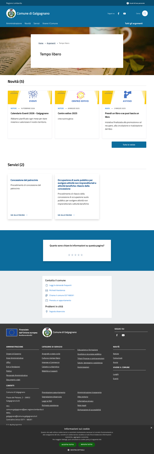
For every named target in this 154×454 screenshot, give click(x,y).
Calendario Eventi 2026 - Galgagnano (30, 113)
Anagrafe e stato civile (51, 353)
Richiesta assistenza (50, 405)
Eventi (115, 378)
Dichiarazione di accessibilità (89, 409)
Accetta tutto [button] (68, 445)
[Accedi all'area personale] (135, 3)
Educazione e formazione (87, 349)
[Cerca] (145, 13)
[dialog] (77, 439)
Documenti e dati (13, 379)
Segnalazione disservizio (52, 396)
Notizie (14, 108)
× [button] (151, 428)
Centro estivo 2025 (67, 113)
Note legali (81, 405)
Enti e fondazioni (13, 366)
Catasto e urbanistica (50, 366)
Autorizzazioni (83, 367)
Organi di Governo (13, 353)
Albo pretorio (82, 396)
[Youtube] (123, 13)
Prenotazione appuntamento (53, 392)
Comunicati (117, 358)
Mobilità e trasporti (50, 371)
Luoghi (116, 374)
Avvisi (107, 108)
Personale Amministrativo (17, 375)
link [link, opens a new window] (100, 440)
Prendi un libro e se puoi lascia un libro (122, 115)
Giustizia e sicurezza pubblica (89, 354)
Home (40, 43)
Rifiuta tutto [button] (86, 444)
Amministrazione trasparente (89, 392)
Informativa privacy (85, 401)
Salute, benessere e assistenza (90, 362)
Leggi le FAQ (47, 401)
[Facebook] (117, 13)
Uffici (8, 362)
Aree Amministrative (14, 358)
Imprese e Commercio (50, 362)
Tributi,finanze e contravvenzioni (90, 358)
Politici (9, 371)
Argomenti (51, 43)
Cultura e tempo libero (51, 358)
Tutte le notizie (129, 144)
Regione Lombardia (14, 3)
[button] (77, 450)
